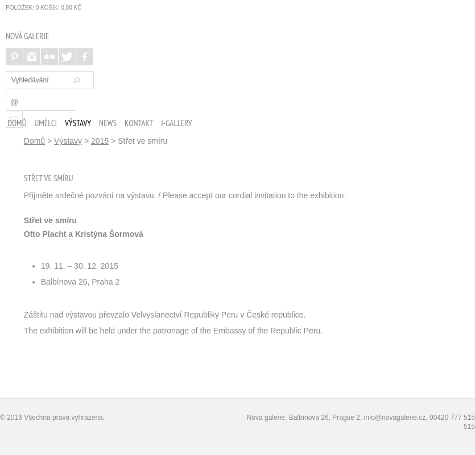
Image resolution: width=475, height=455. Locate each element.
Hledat (75, 80)
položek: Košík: (43, 8)
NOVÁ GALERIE (27, 36)
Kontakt (139, 123)
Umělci (45, 123)
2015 (100, 140)
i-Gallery (176, 123)
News (108, 123)
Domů (16, 123)
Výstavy (78, 123)
